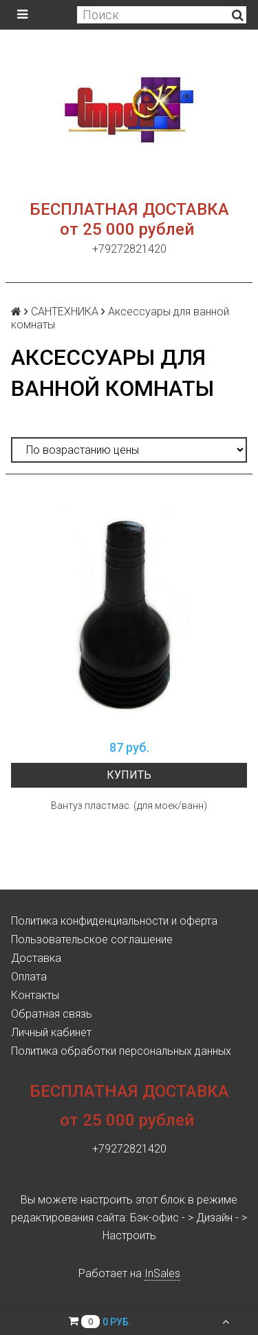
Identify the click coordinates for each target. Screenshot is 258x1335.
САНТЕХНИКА (64, 311)
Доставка (36, 958)
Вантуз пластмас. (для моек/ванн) (129, 805)
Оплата (29, 976)
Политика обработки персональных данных (121, 1051)
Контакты (35, 995)
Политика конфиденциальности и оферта (114, 920)
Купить (129, 774)
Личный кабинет (51, 1032)
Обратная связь (51, 1013)
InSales (162, 1273)
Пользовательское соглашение (92, 939)
